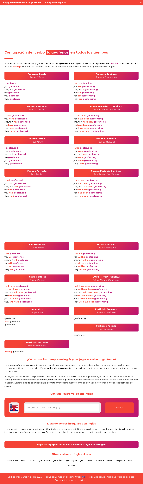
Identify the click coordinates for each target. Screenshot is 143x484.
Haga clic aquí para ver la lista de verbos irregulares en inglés (71, 444)
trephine (70, 465)
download (12, 460)
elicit (23, 460)
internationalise (104, 460)
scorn (131, 460)
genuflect (58, 460)
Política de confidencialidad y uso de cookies (110, 476)
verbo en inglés (65, 63)
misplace (120, 460)
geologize (71, 460)
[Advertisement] (71, 26)
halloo (90, 460)
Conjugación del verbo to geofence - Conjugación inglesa (34, 2)
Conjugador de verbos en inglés (71, 480)
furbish (32, 460)
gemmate (44, 460)
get (82, 460)
